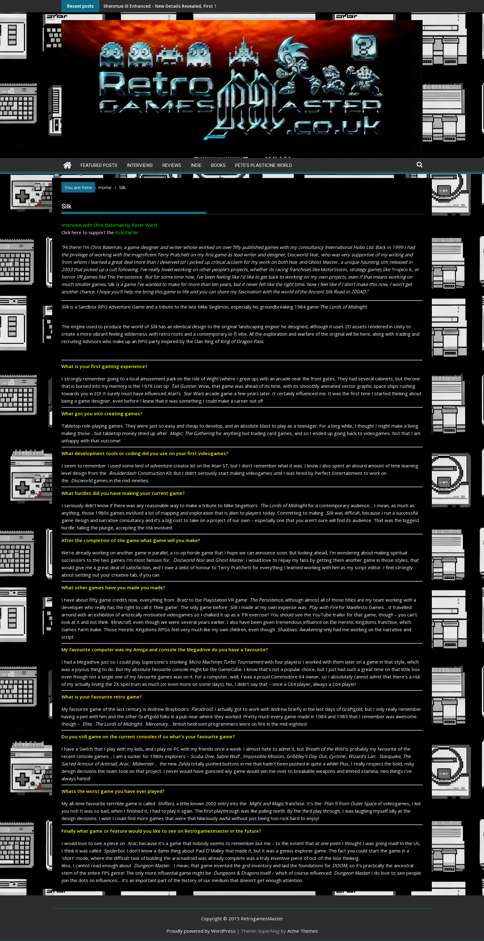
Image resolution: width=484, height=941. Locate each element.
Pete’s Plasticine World (263, 165)
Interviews (140, 165)
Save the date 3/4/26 (217, 6)
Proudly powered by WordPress (201, 931)
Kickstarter (127, 232)
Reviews (171, 165)
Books (218, 165)
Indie (196, 165)
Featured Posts (99, 165)
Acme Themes (302, 931)
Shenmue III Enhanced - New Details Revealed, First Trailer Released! (149, 6)
